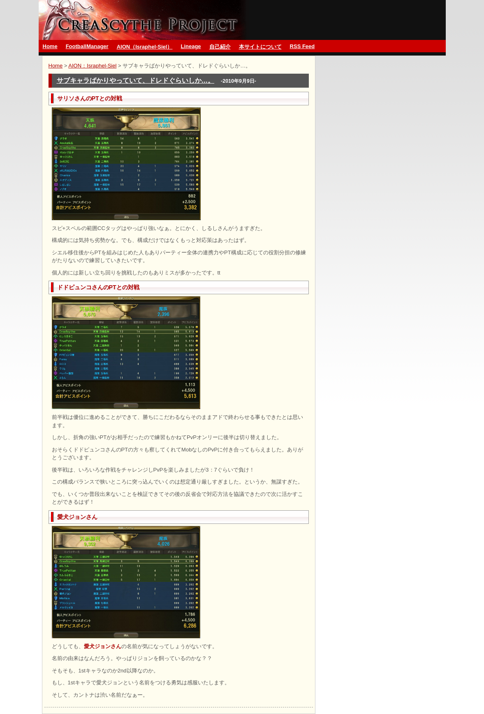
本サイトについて (260, 47)
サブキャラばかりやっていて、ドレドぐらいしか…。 (136, 80)
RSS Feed (302, 46)
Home (50, 46)
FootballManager (87, 46)
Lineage (191, 46)
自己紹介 (220, 47)
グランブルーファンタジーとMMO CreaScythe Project (144, 20)
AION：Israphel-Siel (92, 66)
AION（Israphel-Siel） (145, 47)
